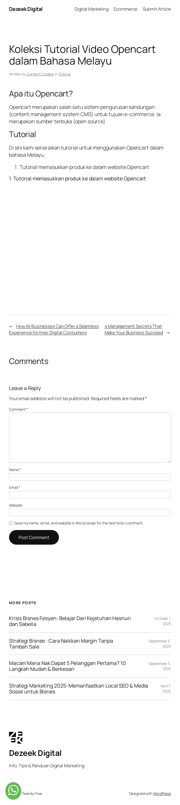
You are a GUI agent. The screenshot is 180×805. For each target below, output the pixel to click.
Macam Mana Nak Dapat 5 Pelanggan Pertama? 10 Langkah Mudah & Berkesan (67, 666)
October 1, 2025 (163, 621)
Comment (18, 409)
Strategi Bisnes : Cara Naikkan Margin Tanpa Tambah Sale (61, 644)
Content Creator (40, 74)
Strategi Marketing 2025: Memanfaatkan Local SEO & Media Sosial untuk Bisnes (78, 688)
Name (15, 469)
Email (14, 487)
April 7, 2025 (165, 688)
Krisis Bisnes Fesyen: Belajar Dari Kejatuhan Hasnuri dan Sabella (70, 621)
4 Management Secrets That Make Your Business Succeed (134, 329)
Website (15, 505)
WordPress (162, 793)
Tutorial (64, 74)
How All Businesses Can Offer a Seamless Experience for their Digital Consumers (54, 329)
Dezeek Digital (25, 8)
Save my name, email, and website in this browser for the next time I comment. (78, 523)
